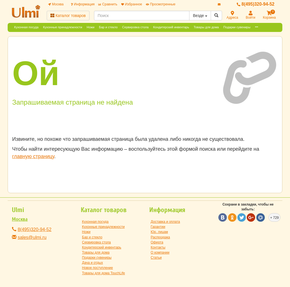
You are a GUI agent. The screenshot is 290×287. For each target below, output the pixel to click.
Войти (250, 15)
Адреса (232, 15)
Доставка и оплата (165, 222)
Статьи (156, 258)
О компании (160, 252)
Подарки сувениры (237, 27)
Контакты (158, 247)
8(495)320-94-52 (255, 4)
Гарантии (158, 227)
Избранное (131, 4)
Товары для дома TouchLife (103, 273)
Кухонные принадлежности (62, 27)
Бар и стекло (108, 27)
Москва (55, 4)
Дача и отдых (92, 263)
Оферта (157, 242)
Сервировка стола (135, 27)
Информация (83, 4)
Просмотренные (160, 4)
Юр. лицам (159, 232)
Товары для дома (206, 27)
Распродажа (160, 237)
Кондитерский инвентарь (171, 27)
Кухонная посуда (26, 27)
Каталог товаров (68, 15)
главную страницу (33, 156)
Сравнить (107, 4)
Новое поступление (97, 268)
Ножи (90, 27)
